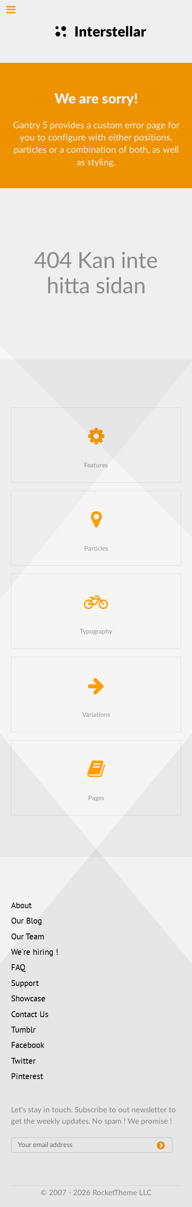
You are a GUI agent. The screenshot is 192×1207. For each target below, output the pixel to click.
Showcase (28, 999)
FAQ (18, 968)
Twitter (23, 1062)
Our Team (27, 937)
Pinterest (27, 1077)
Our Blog (26, 921)
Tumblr (23, 1030)
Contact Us (30, 1015)
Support (25, 984)
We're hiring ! (34, 953)
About (21, 906)
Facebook (27, 1046)
